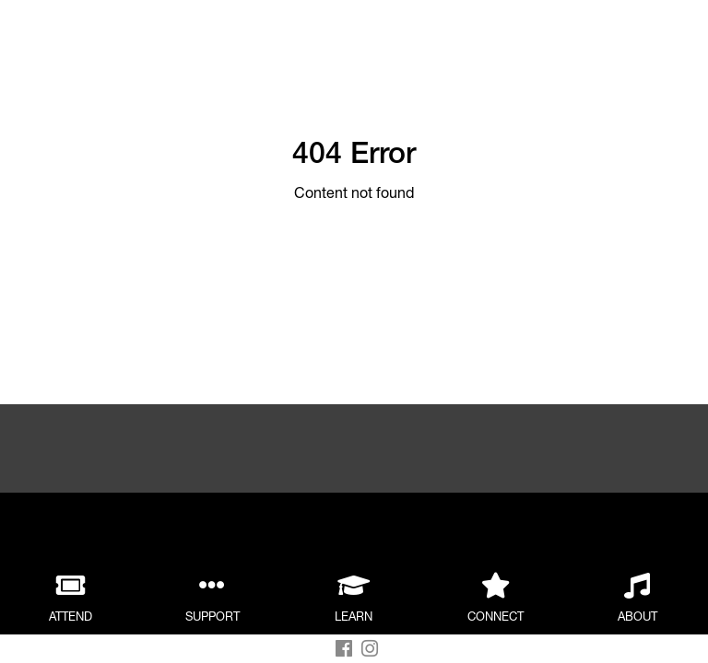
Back (208, 34)
